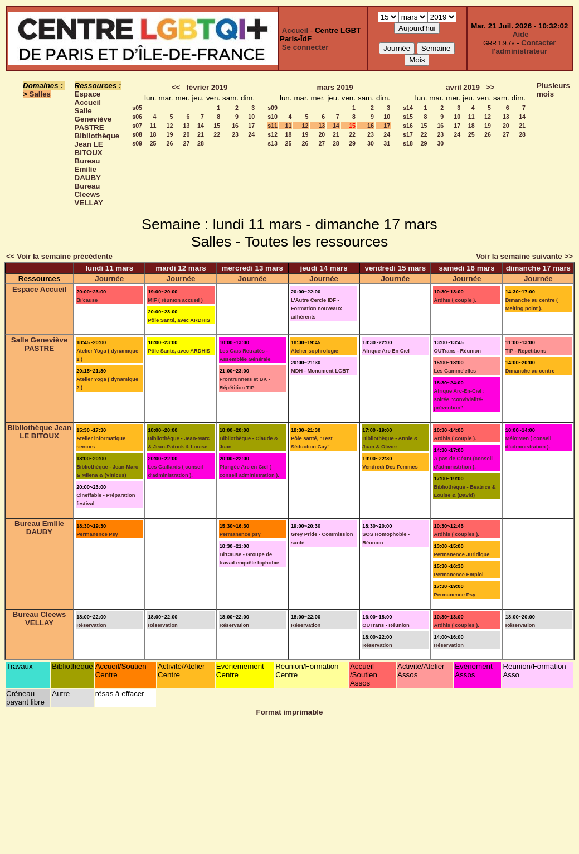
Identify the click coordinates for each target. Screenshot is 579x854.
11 (153, 125)
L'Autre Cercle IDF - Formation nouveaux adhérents (316, 308)
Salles (40, 94)
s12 (272, 134)
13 (186, 125)
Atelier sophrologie (314, 351)
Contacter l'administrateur (524, 46)
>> (490, 87)
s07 (137, 125)
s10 (272, 116)
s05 (137, 107)
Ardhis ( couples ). (456, 534)
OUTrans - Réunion (457, 351)
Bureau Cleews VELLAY (89, 194)
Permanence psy (240, 534)
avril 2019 (463, 87)
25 (153, 143)
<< (176, 87)
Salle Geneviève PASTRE (93, 119)
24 (251, 134)
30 (370, 143)
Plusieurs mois (553, 89)
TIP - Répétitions (525, 351)
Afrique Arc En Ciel (386, 351)
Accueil (295, 30)
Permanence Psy (97, 534)
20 (186, 134)
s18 (408, 143)
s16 (408, 125)
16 (235, 125)
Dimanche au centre (530, 371)
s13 (272, 143)
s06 (137, 116)
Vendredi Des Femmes (390, 467)
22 (216, 134)
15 (216, 125)
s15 (408, 116)
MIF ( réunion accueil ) (175, 300)
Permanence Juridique (461, 554)
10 (251, 116)
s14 (408, 107)
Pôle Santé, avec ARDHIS (179, 320)
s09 (137, 143)
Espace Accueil (88, 98)
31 (386, 143)
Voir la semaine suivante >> (524, 256)
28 (200, 143)
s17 (408, 134)
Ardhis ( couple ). (455, 300)
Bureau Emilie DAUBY (88, 169)
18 (153, 134)
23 (235, 134)
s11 (272, 125)
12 (170, 125)
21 (200, 134)
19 (170, 134)
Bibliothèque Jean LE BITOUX (97, 144)
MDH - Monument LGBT (320, 371)
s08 (137, 134)
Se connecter (305, 47)
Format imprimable (289, 712)
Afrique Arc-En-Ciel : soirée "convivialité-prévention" (459, 399)
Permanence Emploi (458, 574)
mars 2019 (335, 87)
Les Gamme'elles (455, 371)
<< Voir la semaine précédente (59, 256)
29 (352, 143)
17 (251, 125)
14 (200, 125)
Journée (109, 278)
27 (186, 143)
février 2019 (206, 87)
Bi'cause (87, 300)
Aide (521, 34)
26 (170, 143)
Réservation (91, 625)
